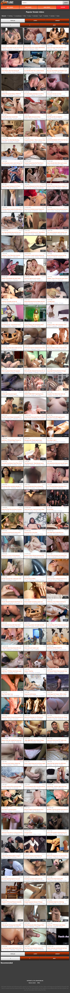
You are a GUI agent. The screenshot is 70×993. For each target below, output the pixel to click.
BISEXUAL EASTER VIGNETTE (54, 648)
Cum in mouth (62, 557)
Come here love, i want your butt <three (34, 509)
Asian (54, 187)
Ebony (9, 857)
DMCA (38, 982)
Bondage (39, 72)
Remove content (32, 982)
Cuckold (32, 672)
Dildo (9, 534)
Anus (31, 280)
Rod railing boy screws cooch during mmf (12, 163)
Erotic (31, 118)
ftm (25, 16)
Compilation (63, 626)
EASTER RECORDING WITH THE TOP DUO (57, 140)
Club (39, 326)
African (50, 418)
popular (12, 20)
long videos (47, 7)
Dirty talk (16, 788)
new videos (28, 7)
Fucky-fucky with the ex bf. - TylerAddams (34, 232)
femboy (11, 16)
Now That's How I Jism (7, 694)
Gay (14, 72)
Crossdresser (6, 372)
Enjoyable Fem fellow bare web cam (56, 394)
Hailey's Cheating (28, 671)
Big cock (34, 164)
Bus (54, 811)
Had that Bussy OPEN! (29, 579)
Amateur (50, 49)
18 (49, 141)
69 (26, 187)
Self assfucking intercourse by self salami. (57, 463)
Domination (28, 141)
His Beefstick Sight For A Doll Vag (55, 902)
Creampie (40, 95)
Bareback (57, 95)
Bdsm (33, 72)
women (53, 16)
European (63, 441)
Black (40, 395)
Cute (33, 257)
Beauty (37, 649)
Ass (35, 280)
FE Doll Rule (50, 509)
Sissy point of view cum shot (54, 94)
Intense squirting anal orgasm (9, 394)
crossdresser (18, 16)
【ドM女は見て (51, 301)
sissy (29, 16)
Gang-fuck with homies (30, 694)
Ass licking (58, 141)
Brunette (42, 187)
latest (35, 20)
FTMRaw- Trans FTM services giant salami (57, 278)
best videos (10, 7)
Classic (50, 695)
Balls (4, 580)
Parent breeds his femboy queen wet (33, 602)
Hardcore (19, 72)
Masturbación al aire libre (30, 532)
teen (58, 16)
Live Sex (63, 7)
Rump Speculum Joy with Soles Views (11, 625)
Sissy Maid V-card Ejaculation (9, 809)
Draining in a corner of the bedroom (11, 555)
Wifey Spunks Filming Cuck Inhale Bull (11, 925)
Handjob (37, 534)
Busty (56, 49)
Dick (27, 118)
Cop (66, 834)
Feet (41, 210)
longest (57, 20)
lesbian (46, 16)
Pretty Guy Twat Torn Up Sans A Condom (12, 509)
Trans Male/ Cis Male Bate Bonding (10, 140)
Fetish (15, 118)
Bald (62, 164)
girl (41, 16)
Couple (61, 49)
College (56, 626)
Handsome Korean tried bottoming (33, 856)
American (11, 395)
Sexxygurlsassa (28, 832)
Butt (37, 49)
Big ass (33, 95)
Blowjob (10, 49)
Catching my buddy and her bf (9, 301)
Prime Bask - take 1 (52, 440)
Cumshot (17, 49)
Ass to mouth (56, 164)
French (37, 303)
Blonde (4, 49)
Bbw (61, 418)
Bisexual (16, 187)
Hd (20, 164)
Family (4, 118)
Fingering (43, 118)
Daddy (49, 118)
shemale (35, 16)
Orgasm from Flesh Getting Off (55, 879)
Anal (27, 49)
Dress (37, 257)
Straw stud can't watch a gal (31, 648)
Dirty (37, 880)
